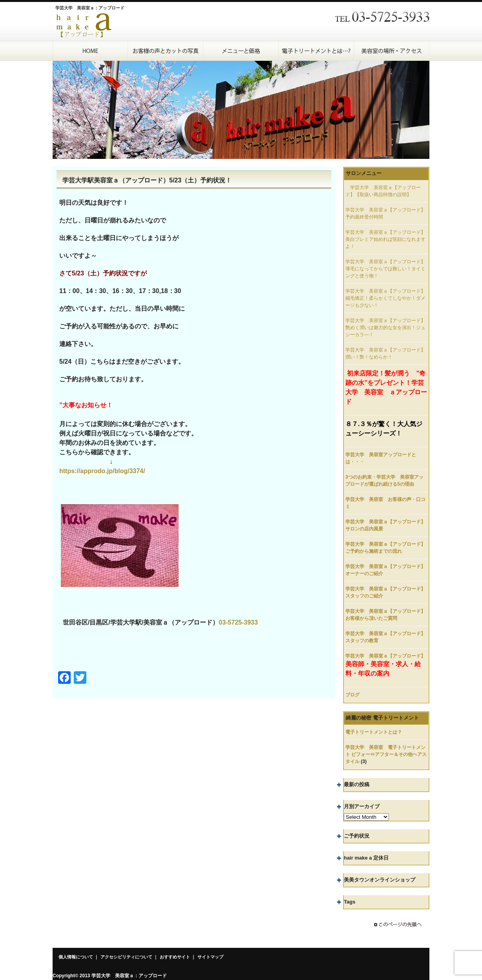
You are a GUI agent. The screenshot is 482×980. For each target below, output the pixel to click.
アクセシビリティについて (126, 956)
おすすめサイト (175, 956)
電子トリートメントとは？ (373, 732)
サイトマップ (210, 956)
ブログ (352, 695)
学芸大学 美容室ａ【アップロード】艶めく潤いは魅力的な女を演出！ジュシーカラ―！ (385, 327)
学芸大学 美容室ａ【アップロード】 (385, 656)
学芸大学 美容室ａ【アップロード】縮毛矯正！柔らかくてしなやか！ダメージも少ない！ (385, 298)
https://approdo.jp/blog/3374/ (102, 471)
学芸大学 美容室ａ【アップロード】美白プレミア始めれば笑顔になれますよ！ (385, 239)
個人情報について (75, 956)
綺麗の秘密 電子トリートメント (382, 718)
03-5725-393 (236, 622)
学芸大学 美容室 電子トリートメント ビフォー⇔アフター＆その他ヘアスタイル (386, 754)
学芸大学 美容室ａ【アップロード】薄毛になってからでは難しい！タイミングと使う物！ (385, 269)
